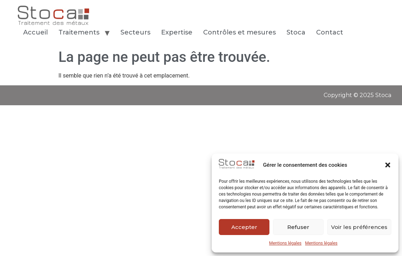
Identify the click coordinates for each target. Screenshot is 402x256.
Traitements (78, 32)
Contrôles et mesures (239, 32)
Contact (330, 32)
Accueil (35, 32)
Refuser (298, 227)
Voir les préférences (359, 227)
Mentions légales (285, 243)
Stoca (296, 32)
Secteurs (135, 32)
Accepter (244, 227)
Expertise (176, 32)
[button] (387, 165)
